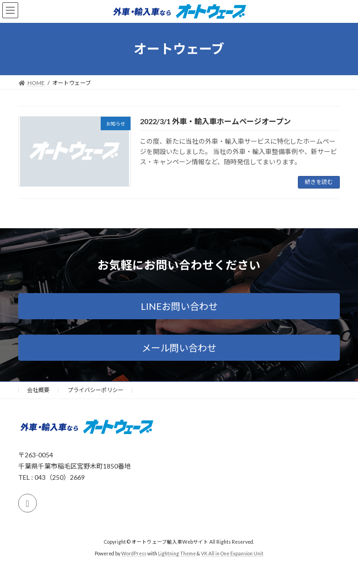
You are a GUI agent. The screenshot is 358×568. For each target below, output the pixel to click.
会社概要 (38, 389)
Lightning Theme (177, 553)
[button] (179, 306)
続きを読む (319, 181)
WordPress (133, 553)
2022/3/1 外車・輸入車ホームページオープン (215, 121)
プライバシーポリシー (96, 389)
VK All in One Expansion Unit (232, 553)
